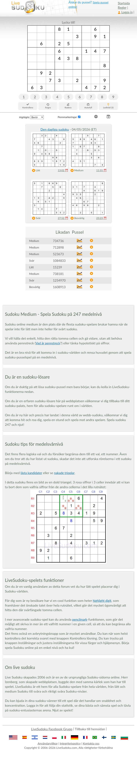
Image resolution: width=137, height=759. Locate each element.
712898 (58, 247)
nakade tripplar (64, 473)
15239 (57, 267)
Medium (76, 170)
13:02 (63, 170)
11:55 (101, 170)
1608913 (59, 287)
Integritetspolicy (70, 743)
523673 (58, 254)
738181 (58, 274)
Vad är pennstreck (48, 343)
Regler (122, 8)
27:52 (63, 218)
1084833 (59, 261)
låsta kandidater (31, 473)
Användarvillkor (48, 743)
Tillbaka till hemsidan (90, 729)
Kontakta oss (91, 743)
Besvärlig (76, 218)
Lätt (35, 170)
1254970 (59, 280)
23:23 (101, 218)
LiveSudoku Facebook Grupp (51, 729)
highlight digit (102, 601)
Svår (35, 218)
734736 (58, 241)
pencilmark (79, 619)
